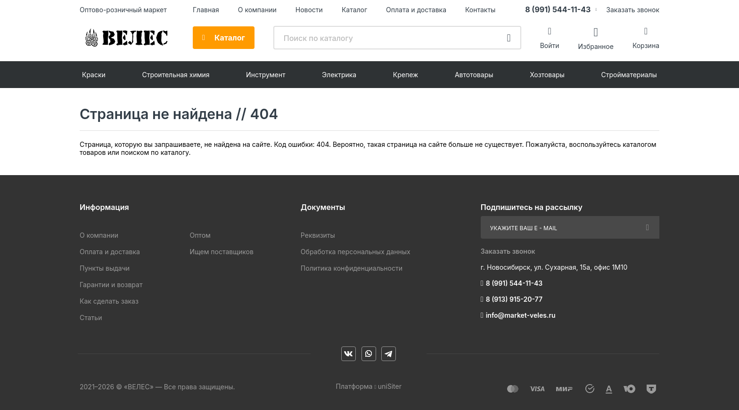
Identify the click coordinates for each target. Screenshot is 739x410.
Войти (549, 45)
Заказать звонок (632, 10)
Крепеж (406, 75)
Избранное (595, 45)
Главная (206, 10)
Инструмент (265, 75)
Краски (94, 75)
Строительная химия (175, 75)
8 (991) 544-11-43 (558, 9)
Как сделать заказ (109, 301)
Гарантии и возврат (111, 285)
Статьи (91, 318)
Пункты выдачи (105, 268)
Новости (309, 10)
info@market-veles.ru (521, 315)
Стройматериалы (629, 75)
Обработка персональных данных (356, 252)
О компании (257, 10)
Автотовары (474, 75)
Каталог (354, 10)
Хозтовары (547, 75)
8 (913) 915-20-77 (514, 299)
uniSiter (390, 386)
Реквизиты (318, 235)
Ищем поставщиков (221, 252)
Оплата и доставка (416, 10)
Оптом (199, 235)
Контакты (480, 10)
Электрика (339, 75)
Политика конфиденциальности (351, 268)
